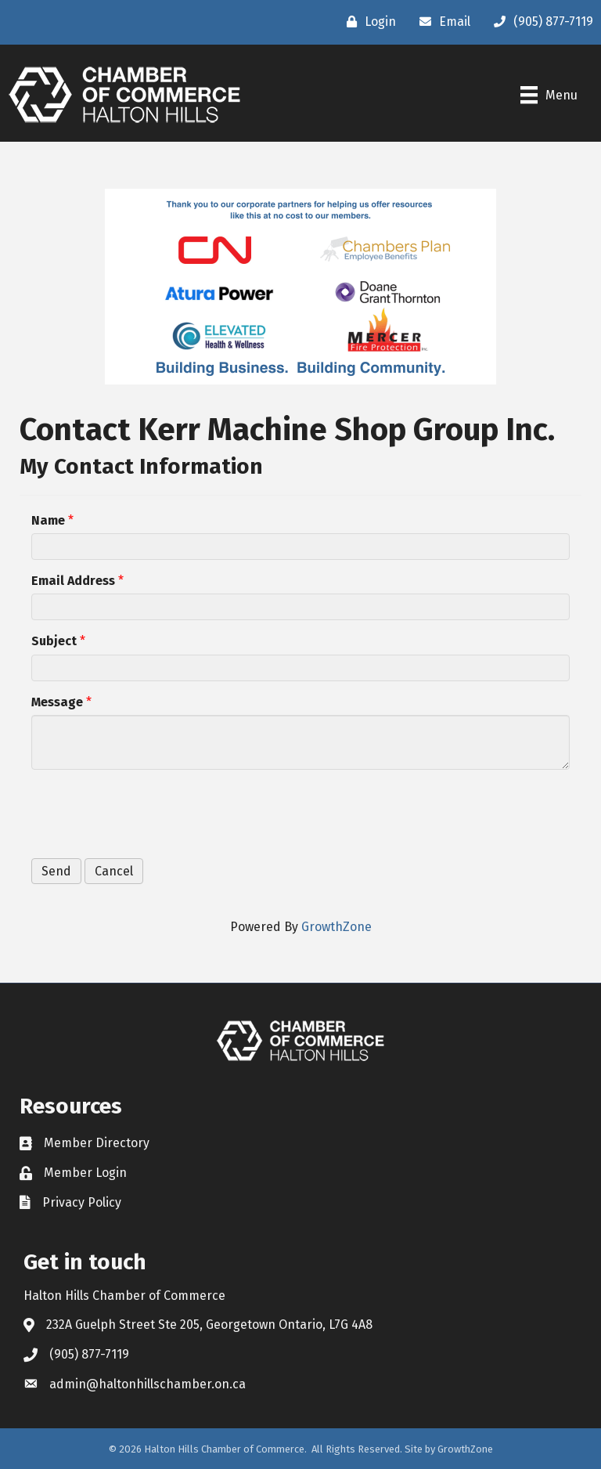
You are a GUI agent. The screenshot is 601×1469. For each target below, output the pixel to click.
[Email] (441, 22)
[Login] (367, 22)
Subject (54, 640)
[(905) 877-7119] (539, 22)
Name (48, 520)
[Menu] (549, 94)
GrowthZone (336, 926)
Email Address (73, 580)
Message (57, 702)
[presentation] (150, 812)
